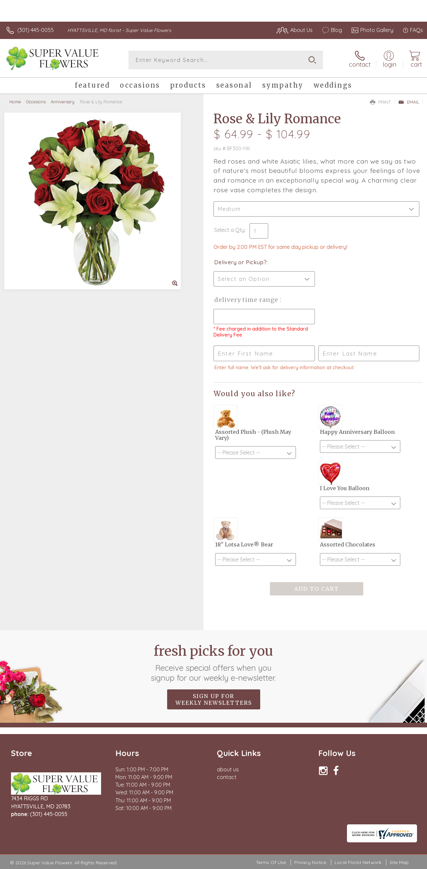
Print (380, 102)
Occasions (36, 101)
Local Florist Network (358, 862)
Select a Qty (229, 230)
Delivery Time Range (247, 300)
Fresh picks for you (213, 663)
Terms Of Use (271, 862)
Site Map (399, 862)
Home (15, 101)
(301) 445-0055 (35, 30)
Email (408, 102)
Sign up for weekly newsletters (213, 699)
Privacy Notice (310, 862)
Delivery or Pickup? (240, 262)
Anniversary (62, 101)
